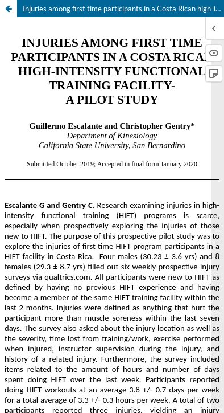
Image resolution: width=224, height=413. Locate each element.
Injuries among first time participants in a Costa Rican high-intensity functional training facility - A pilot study (123, 8)
